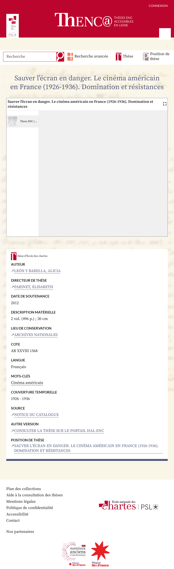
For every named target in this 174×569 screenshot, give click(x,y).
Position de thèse (159, 57)
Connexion (158, 5)
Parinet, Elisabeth (33, 287)
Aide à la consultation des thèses (34, 495)
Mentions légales (21, 501)
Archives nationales (36, 334)
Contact (13, 521)
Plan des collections (23, 489)
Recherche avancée (91, 56)
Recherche (60, 57)
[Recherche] (29, 57)
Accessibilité (17, 514)
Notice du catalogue (36, 414)
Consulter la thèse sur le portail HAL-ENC (59, 430)
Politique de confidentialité (30, 508)
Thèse (128, 56)
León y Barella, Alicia (37, 271)
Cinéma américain (27, 383)
